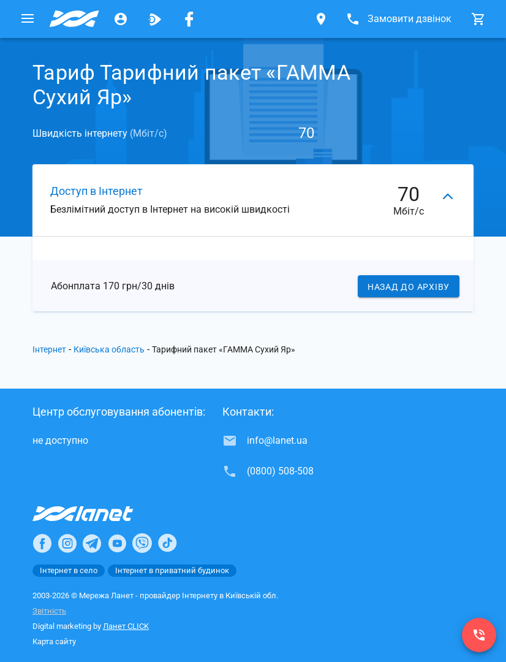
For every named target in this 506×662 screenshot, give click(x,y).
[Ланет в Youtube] (117, 543)
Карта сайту (54, 641)
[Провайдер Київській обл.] (74, 19)
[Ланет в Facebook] (42, 543)
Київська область (109, 349)
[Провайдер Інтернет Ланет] (97, 513)
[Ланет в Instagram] (67, 543)
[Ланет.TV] (155, 19)
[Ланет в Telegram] (92, 543)
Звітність (49, 610)
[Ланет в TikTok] (167, 543)
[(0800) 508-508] (479, 635)
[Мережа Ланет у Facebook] (189, 19)
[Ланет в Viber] (142, 543)
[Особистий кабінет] (121, 19)
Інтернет (49, 349)
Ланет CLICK (126, 626)
